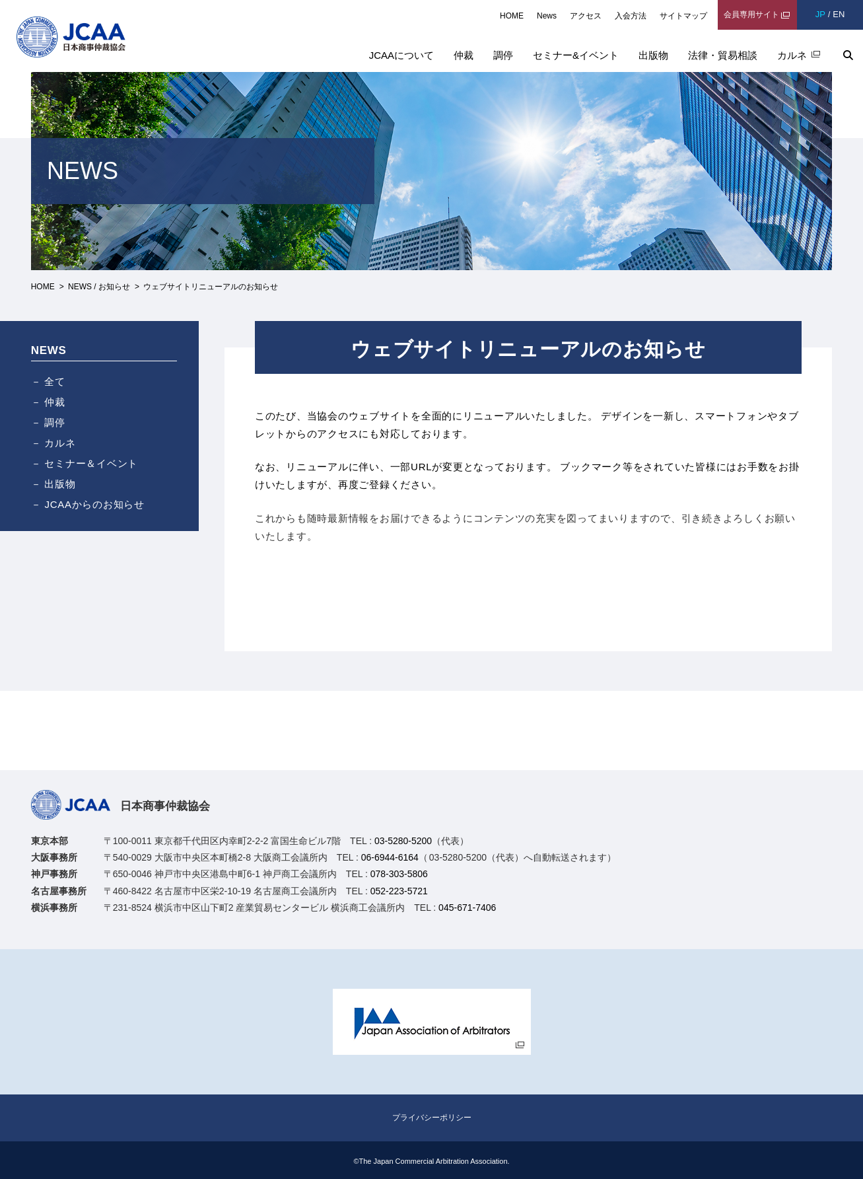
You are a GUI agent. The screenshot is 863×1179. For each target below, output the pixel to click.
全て (54, 381)
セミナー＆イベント (91, 463)
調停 (503, 55)
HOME (512, 15)
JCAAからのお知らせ (94, 504)
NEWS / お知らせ (99, 286)
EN (839, 14)
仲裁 (463, 55)
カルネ (792, 55)
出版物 (653, 55)
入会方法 (630, 15)
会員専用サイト (751, 14)
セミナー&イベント (576, 55)
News (547, 15)
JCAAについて (401, 55)
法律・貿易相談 (722, 55)
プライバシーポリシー (431, 1117)
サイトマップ (683, 15)
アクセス (586, 15)
